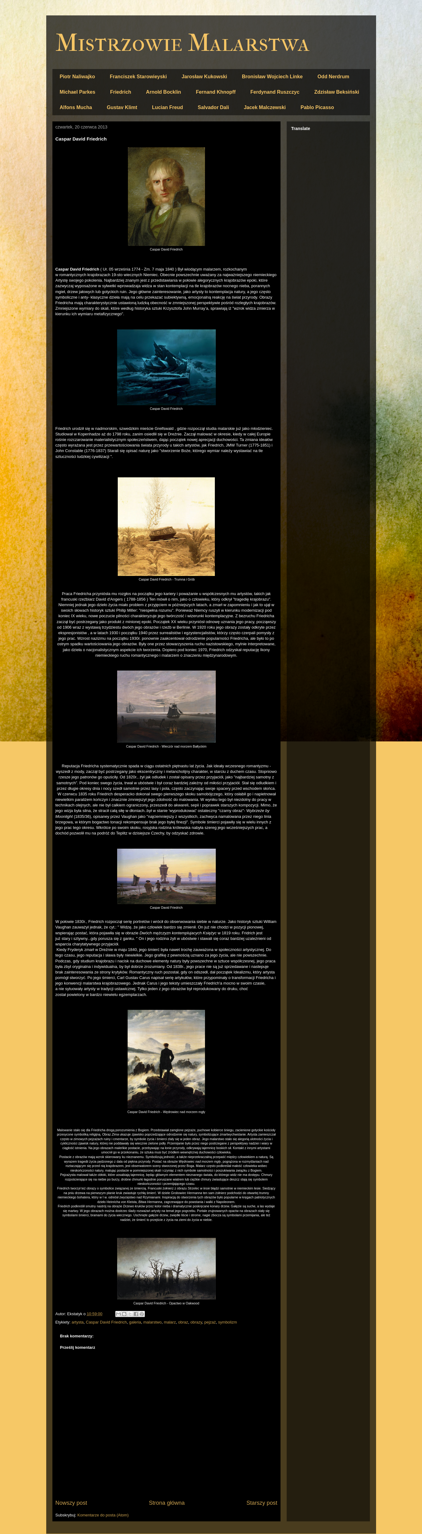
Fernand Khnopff (216, 92)
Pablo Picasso (317, 107)
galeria (135, 1322)
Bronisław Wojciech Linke (272, 76)
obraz (183, 1322)
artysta (78, 1322)
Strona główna (167, 1503)
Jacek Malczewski (265, 107)
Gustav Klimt (122, 107)
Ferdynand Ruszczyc (274, 92)
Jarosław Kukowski (204, 76)
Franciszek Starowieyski (138, 76)
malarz (170, 1322)
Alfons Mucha (76, 107)
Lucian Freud (167, 107)
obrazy (196, 1322)
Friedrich (120, 92)
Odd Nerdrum (333, 76)
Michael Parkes (78, 92)
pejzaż (210, 1322)
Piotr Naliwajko (77, 76)
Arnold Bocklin (163, 92)
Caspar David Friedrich (106, 1322)
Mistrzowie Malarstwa (182, 42)
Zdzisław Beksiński (336, 92)
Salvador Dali (213, 107)
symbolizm (227, 1322)
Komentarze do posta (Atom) (103, 1515)
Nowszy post (71, 1503)
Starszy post (261, 1503)
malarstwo (152, 1322)
